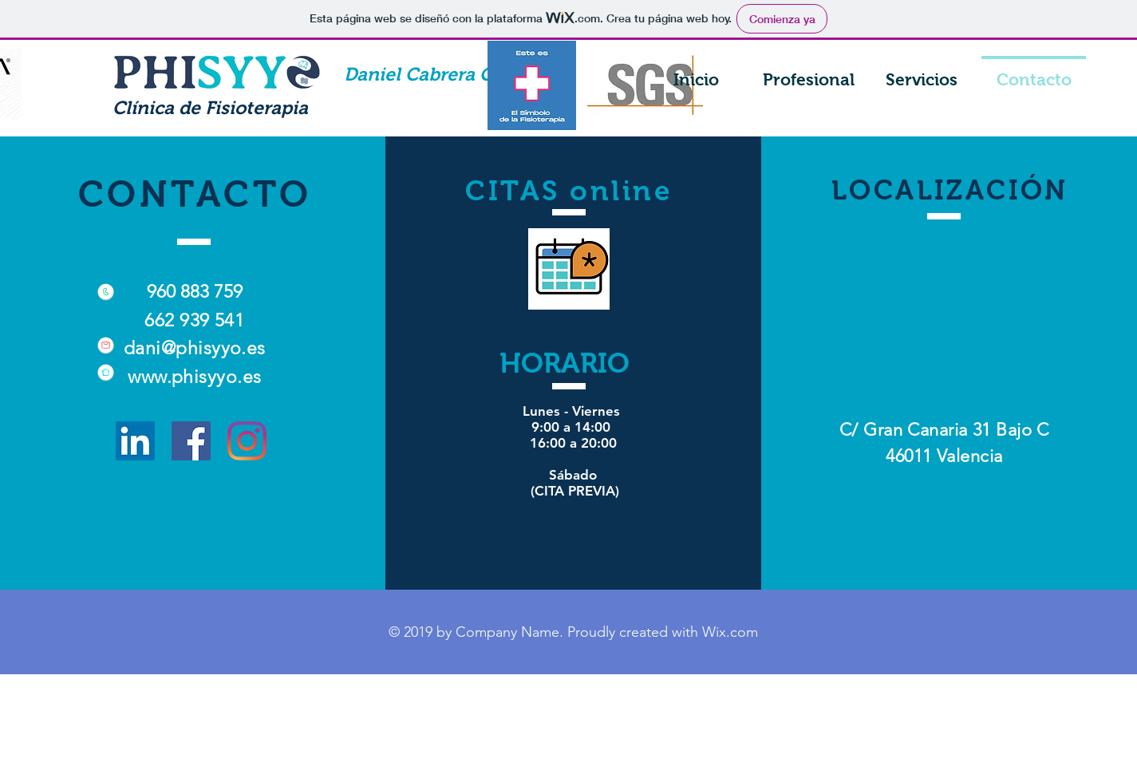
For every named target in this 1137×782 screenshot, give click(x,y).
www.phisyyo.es (194, 377)
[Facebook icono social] (191, 440)
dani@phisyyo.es (195, 348)
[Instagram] (246, 440)
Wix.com (730, 632)
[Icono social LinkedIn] (135, 440)
